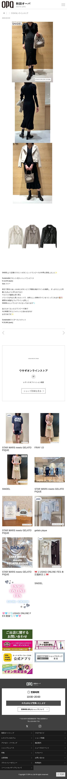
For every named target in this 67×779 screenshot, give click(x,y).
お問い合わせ (39, 758)
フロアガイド (39, 733)
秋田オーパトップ (7, 733)
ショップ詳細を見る (32, 391)
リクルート (39, 753)
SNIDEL (6, 489)
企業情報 (4, 758)
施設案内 (38, 743)
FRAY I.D (39, 447)
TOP (62, 774)
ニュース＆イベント (42, 748)
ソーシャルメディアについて (11, 768)
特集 (3, 753)
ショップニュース (7, 748)
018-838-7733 (35, 721)
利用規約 (38, 763)
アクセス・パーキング (9, 743)
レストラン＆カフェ (8, 738)
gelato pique (41, 530)
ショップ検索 (39, 738)
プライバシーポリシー (9, 763)
